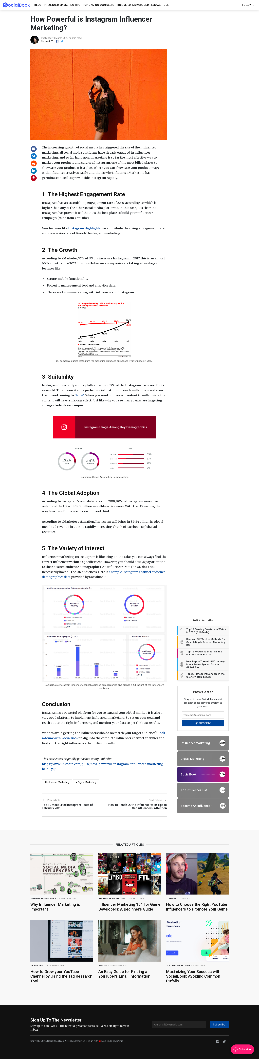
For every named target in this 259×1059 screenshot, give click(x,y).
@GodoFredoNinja (113, 1041)
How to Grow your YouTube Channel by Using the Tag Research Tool (61, 976)
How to (103, 965)
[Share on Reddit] (34, 163)
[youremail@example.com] (179, 1024)
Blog (37, 4)
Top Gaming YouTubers (98, 4)
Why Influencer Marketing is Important (55, 907)
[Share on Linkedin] (34, 171)
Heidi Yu (49, 41)
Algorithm (37, 965)
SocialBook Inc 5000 (178, 965)
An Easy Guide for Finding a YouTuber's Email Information (124, 974)
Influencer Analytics (43, 898)
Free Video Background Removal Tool (143, 4)
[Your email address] (203, 715)
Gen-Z (79, 395)
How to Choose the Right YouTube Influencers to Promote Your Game (197, 907)
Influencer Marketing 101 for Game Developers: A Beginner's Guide (129, 907)
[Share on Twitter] (34, 156)
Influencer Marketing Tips (62, 4)
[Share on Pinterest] (34, 178)
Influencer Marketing (57, 782)
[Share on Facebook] (34, 149)
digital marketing (87, 782)
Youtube (171, 898)
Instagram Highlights (84, 228)
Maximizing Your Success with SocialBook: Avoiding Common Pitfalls (193, 976)
